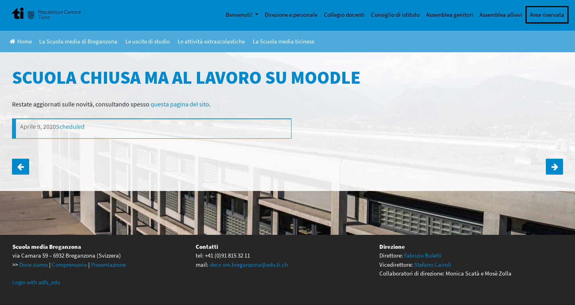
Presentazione (108, 264)
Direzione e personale (291, 14)
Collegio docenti (344, 14)
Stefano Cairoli (432, 264)
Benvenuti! (240, 14)
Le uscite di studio (147, 41)
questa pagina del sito (180, 104)
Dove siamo (33, 264)
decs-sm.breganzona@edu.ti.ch (249, 264)
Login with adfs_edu (36, 282)
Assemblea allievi (501, 14)
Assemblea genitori (449, 14)
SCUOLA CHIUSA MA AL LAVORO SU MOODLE (20, 167)
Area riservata (547, 14)
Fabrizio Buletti (423, 255)
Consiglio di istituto (395, 14)
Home (21, 41)
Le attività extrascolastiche (211, 41)
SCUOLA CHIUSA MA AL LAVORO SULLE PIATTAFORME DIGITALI (554, 167)
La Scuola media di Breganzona (78, 41)
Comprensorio (69, 264)
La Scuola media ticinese (283, 41)
